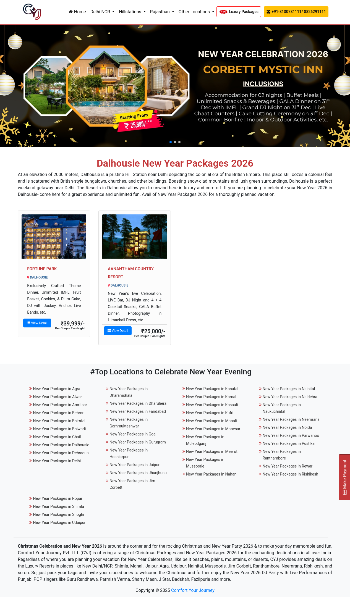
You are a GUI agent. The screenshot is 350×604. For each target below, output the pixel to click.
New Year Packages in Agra (56, 389)
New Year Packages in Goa (132, 434)
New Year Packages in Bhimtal (59, 421)
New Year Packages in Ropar (57, 498)
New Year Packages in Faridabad (137, 411)
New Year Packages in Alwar (57, 397)
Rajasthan (160, 11)
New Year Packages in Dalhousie (61, 445)
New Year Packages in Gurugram (137, 442)
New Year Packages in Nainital (289, 389)
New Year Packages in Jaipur (134, 465)
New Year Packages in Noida (287, 427)
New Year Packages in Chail (57, 437)
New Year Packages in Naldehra (290, 397)
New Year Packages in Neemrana (291, 419)
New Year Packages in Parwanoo (291, 435)
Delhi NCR (100, 11)
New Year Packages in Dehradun (60, 453)
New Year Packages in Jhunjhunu (138, 473)
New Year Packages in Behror (58, 413)
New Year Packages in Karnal (211, 397)
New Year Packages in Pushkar (289, 443)
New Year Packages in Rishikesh (290, 474)
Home (77, 11)
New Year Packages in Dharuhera (137, 403)
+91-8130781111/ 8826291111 (296, 11)
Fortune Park (42, 268)
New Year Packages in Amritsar (60, 405)
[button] (170, 142)
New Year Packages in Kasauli (212, 405)
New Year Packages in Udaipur (59, 522)
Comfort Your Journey (193, 590)
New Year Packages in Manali (211, 421)
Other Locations (195, 11)
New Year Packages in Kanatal (212, 389)
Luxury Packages (238, 11)
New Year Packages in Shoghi (58, 514)
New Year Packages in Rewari (288, 466)
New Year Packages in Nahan (211, 474)
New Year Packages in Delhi (57, 461)
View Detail (37, 323)
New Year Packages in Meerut (211, 451)
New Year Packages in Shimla (58, 506)
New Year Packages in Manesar (213, 429)
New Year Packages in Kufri (209, 413)
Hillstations (130, 11)
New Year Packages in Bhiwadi (59, 429)
